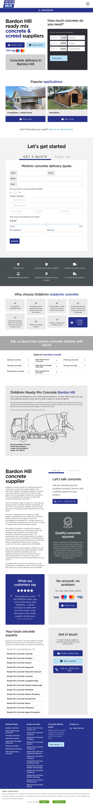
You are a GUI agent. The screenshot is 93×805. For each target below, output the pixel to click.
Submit (14, 241)
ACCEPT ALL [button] (59, 802)
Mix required (15, 230)
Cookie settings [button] (32, 802)
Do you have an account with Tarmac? (26, 189)
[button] (88, 4)
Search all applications (61, 129)
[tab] (35, 157)
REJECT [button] (44, 802)
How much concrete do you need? (25, 217)
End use (50, 230)
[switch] (15, 192)
